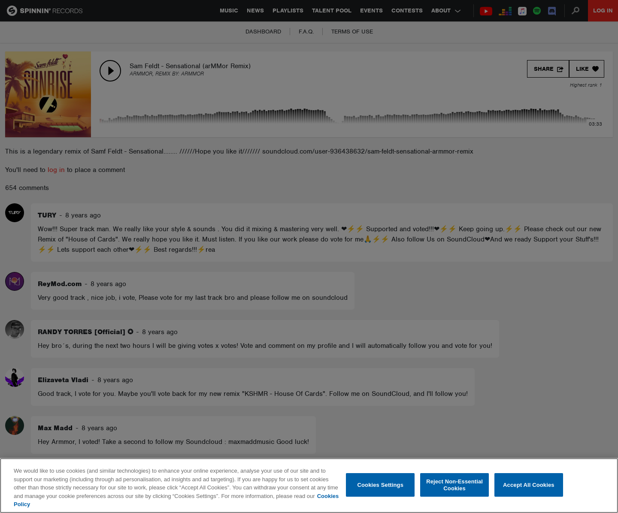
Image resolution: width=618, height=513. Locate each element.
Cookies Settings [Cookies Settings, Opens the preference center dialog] (380, 485)
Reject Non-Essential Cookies (454, 485)
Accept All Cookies (528, 485)
